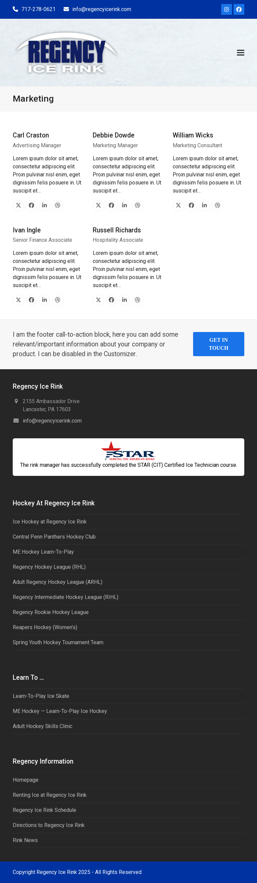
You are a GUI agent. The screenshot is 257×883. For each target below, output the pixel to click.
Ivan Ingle (27, 230)
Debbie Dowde (114, 135)
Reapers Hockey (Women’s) (45, 627)
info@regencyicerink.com (101, 9)
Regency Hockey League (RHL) (49, 567)
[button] (240, 52)
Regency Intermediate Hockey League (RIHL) (65, 597)
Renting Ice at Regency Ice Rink (50, 795)
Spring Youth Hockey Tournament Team (58, 642)
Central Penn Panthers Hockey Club (54, 537)
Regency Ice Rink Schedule (44, 810)
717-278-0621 (38, 9)
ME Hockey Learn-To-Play (43, 552)
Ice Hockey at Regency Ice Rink (50, 521)
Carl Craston (31, 135)
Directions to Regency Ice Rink (49, 825)
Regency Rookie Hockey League (51, 612)
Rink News (25, 840)
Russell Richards (117, 230)
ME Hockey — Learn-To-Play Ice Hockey (60, 711)
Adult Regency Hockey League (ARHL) (57, 582)
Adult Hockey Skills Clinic (42, 726)
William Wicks (193, 135)
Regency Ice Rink (56, 872)
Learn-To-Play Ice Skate (41, 696)
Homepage (25, 780)
